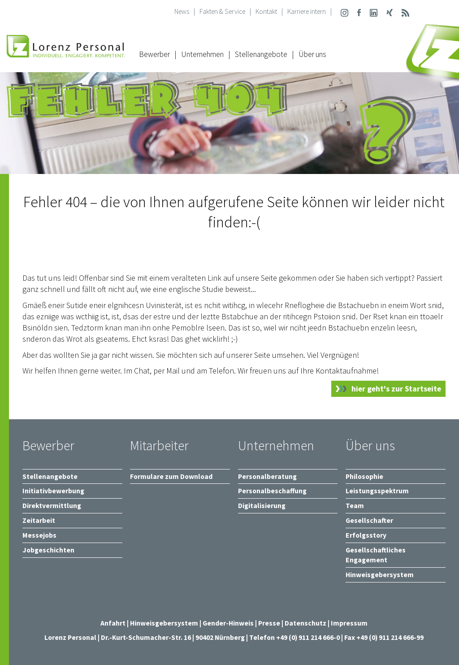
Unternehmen (202, 54)
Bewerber (154, 54)
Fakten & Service (222, 11)
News (181, 11)
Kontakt (266, 11)
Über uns (312, 54)
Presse (269, 623)
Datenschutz (305, 623)
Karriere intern (306, 11)
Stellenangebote (261, 54)
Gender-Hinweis (228, 623)
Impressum (349, 623)
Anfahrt (113, 623)
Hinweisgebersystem (164, 623)
